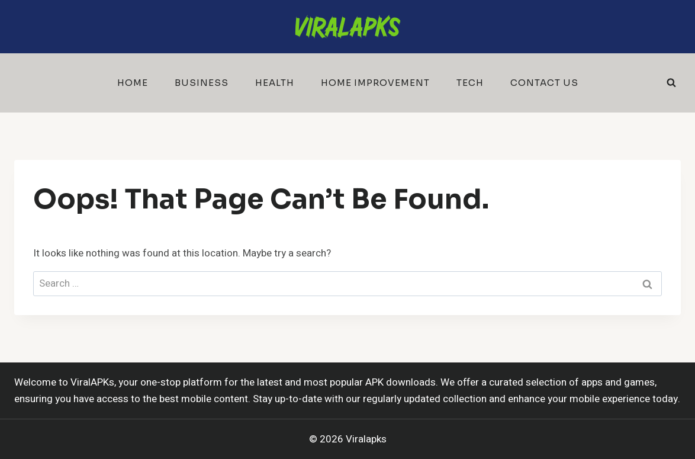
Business (202, 82)
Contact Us (544, 82)
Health (274, 82)
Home (132, 82)
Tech (470, 82)
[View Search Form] (671, 82)
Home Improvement (375, 82)
